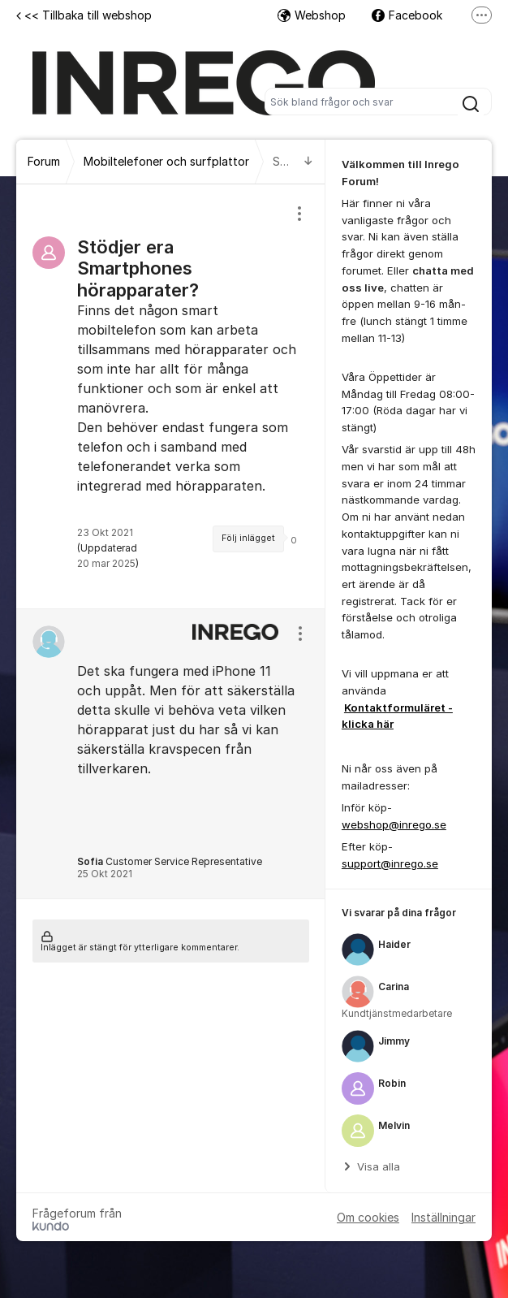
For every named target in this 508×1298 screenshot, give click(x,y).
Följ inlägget (248, 538)
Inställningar (443, 1217)
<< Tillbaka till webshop (84, 15)
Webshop (312, 15)
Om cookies (368, 1217)
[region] (170, 396)
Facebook (407, 15)
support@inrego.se (390, 863)
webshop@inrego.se (394, 824)
